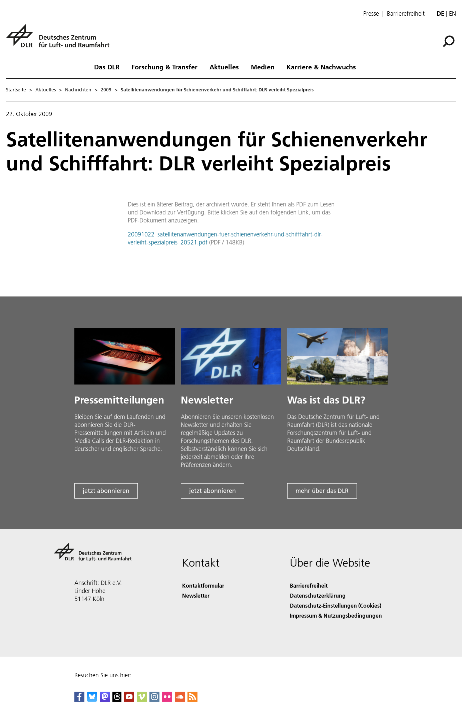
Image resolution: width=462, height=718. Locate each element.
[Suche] (449, 41)
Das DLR (106, 66)
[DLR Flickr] (167, 699)
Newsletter (195, 595)
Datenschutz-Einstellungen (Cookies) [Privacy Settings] (335, 605)
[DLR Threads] (117, 699)
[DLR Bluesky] (92, 699)
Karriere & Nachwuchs (321, 66)
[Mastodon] (105, 699)
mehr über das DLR (322, 491)
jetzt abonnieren (106, 491)
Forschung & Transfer (164, 66)
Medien (263, 66)
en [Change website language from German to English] (452, 13)
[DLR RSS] (192, 699)
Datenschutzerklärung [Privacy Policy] (318, 595)
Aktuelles (224, 66)
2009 (106, 89)
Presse (371, 13)
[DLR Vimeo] (142, 699)
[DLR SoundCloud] (180, 699)
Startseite (16, 89)
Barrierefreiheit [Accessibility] (309, 585)
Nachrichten (78, 89)
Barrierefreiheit (406, 13)
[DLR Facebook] (79, 699)
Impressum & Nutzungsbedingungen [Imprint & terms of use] (336, 615)
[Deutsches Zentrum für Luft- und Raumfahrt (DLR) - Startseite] (60, 39)
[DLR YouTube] (129, 699)
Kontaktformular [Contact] (203, 585)
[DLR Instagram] (154, 699)
